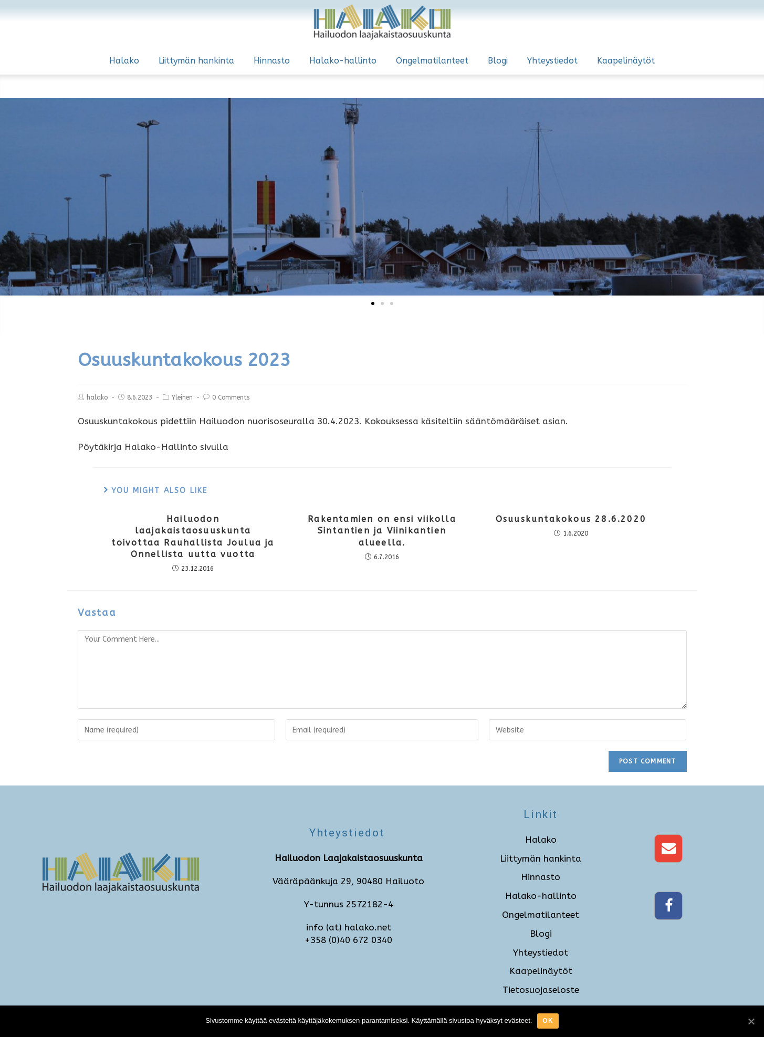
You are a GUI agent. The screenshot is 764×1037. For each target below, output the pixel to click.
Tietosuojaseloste (541, 989)
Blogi (498, 61)
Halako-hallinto (342, 61)
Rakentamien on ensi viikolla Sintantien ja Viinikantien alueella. (382, 531)
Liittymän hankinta (196, 61)
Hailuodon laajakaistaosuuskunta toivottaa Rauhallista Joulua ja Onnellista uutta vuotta (192, 536)
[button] (372, 303)
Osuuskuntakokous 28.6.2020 (571, 519)
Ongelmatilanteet (432, 61)
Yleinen (182, 397)
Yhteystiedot (552, 61)
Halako (124, 61)
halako (97, 397)
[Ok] (751, 1021)
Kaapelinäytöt (626, 61)
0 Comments (230, 397)
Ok (547, 1020)
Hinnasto (272, 61)
